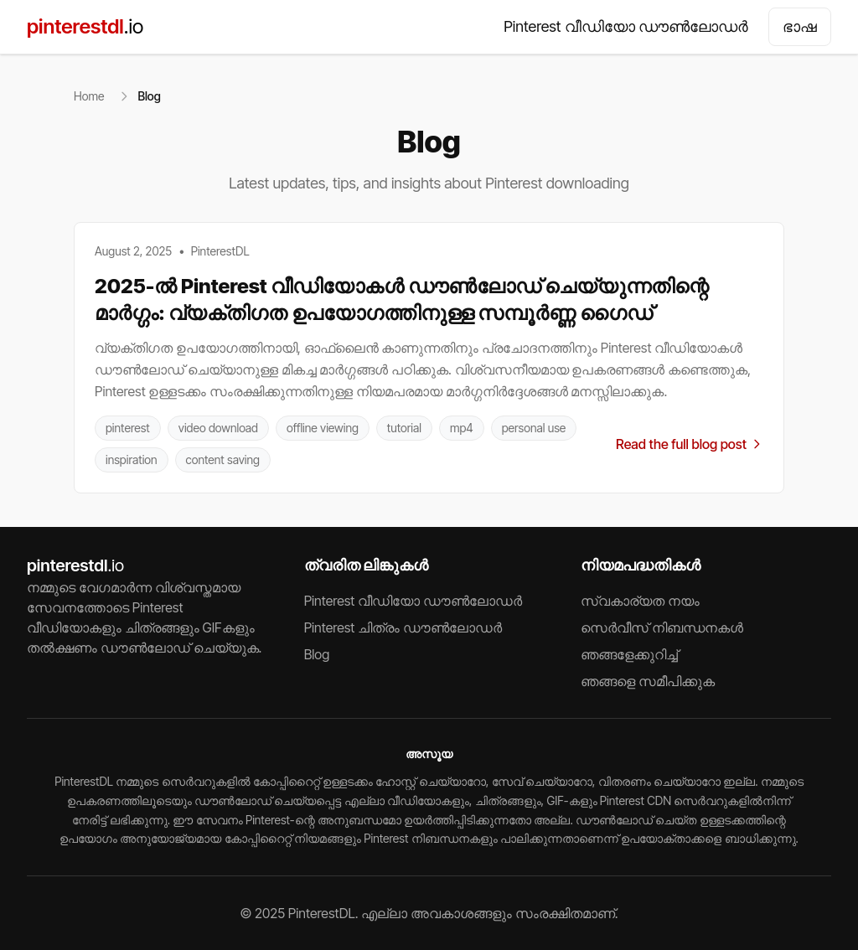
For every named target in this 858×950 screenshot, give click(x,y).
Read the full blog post (689, 444)
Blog (317, 654)
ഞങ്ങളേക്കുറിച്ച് (629, 654)
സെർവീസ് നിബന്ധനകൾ (662, 627)
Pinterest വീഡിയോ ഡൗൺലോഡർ (626, 26)
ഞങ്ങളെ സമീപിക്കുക (648, 681)
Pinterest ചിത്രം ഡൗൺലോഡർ (403, 627)
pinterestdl (85, 26)
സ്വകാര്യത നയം (640, 600)
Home (89, 96)
